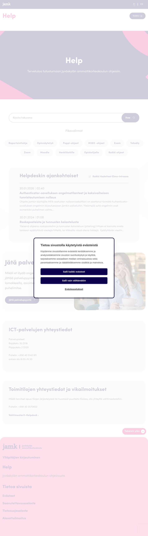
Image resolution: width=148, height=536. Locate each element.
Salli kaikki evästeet (57, 276)
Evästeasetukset (74, 284)
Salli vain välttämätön (91, 276)
